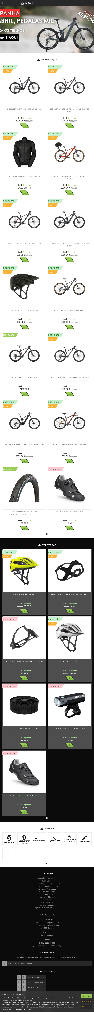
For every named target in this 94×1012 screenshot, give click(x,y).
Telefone (47, 939)
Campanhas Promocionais (47, 878)
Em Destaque (47, 59)
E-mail (47, 932)
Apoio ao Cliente (46, 897)
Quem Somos (47, 881)
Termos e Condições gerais (47, 886)
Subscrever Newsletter (17, 963)
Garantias (47, 900)
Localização (47, 919)
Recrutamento (47, 902)
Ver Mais (24, 125)
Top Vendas (47, 545)
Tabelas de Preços (47, 894)
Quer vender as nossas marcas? (47, 884)
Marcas (47, 828)
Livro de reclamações (47, 905)
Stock (20, 118)
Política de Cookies (47, 892)
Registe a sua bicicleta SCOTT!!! (47, 908)
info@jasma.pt (47, 935)
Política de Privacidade (47, 889)
